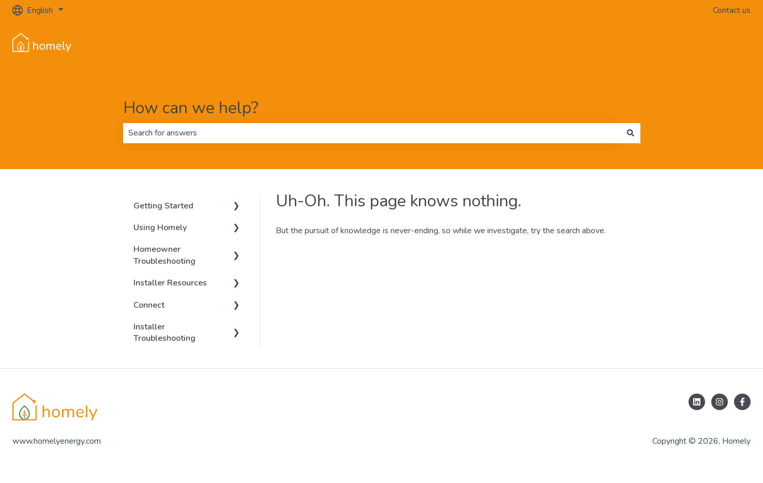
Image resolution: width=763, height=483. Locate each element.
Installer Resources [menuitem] (170, 283)
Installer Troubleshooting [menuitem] (164, 332)
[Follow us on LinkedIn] (697, 402)
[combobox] (372, 133)
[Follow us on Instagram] (719, 402)
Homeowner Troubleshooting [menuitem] (164, 255)
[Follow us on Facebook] (742, 402)
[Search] (630, 133)
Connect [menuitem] (148, 305)
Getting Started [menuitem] (163, 206)
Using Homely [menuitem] (160, 227)
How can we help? (190, 108)
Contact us (732, 10)
